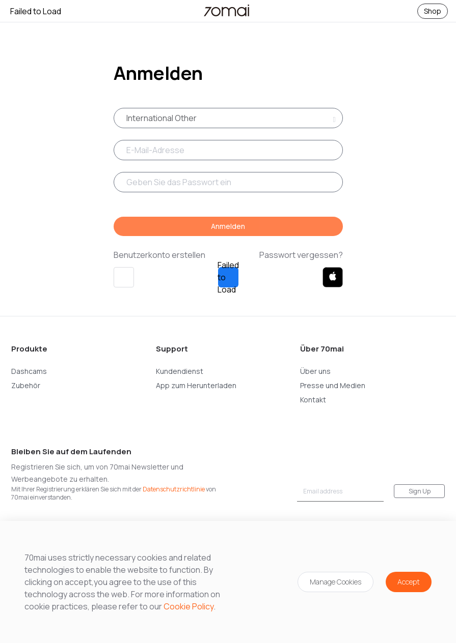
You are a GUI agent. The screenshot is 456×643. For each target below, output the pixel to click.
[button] (124, 277)
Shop (432, 11)
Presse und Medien (332, 385)
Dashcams (29, 371)
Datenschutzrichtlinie (174, 489)
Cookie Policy (188, 606)
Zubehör (25, 385)
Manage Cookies (335, 582)
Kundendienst (179, 371)
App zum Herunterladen (196, 385)
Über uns (315, 371)
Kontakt (313, 399)
